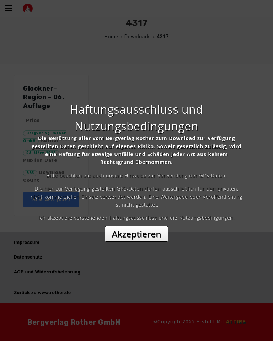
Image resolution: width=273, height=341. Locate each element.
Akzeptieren (136, 234)
